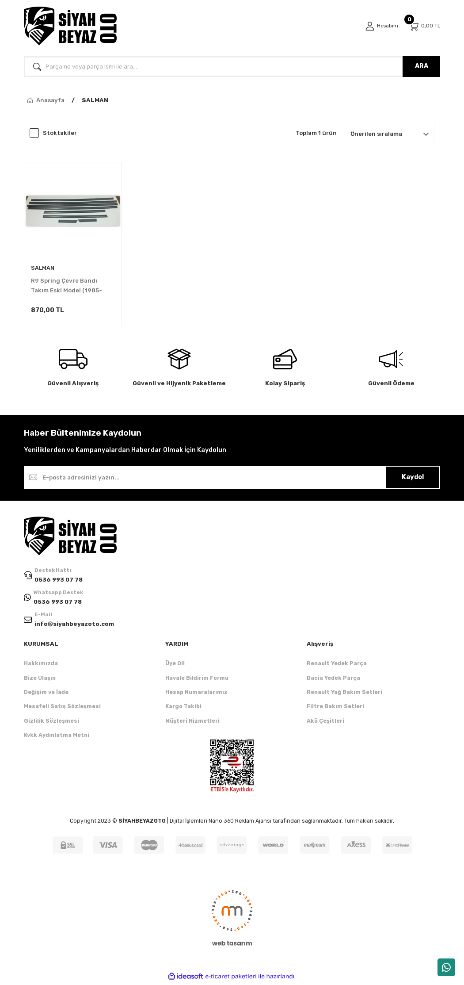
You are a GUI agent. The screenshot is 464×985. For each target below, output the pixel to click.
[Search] (232, 66)
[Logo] (70, 26)
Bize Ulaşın (40, 680)
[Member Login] (380, 26)
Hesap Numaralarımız (196, 694)
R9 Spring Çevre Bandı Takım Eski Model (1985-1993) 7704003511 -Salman (71, 286)
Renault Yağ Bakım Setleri (344, 694)
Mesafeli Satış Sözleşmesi (62, 708)
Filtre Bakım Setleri (335, 708)
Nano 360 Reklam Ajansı (240, 823)
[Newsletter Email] (232, 478)
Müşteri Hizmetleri (192, 723)
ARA (421, 66)
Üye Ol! (175, 665)
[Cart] (424, 26)
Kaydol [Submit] (413, 478)
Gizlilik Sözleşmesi (51, 723)
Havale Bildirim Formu (196, 680)
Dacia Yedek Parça (333, 680)
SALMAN (95, 100)
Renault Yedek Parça (337, 665)
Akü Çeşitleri (325, 723)
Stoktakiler (60, 133)
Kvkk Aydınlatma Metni (56, 737)
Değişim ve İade (46, 694)
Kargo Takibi (183, 708)
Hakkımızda (41, 665)
